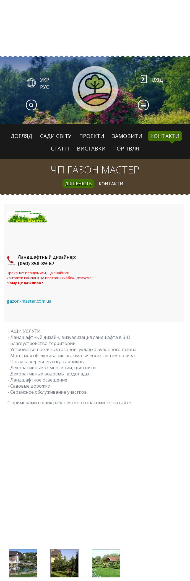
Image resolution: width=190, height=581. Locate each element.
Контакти (164, 136)
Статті (60, 148)
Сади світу (55, 136)
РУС (44, 87)
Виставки (91, 148)
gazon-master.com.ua (29, 301)
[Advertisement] (94, 494)
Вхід (157, 79)
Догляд (21, 136)
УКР (44, 79)
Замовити (127, 136)
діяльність (78, 184)
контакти (111, 184)
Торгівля (126, 148)
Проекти (91, 136)
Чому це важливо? (25, 282)
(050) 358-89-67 (36, 263)
